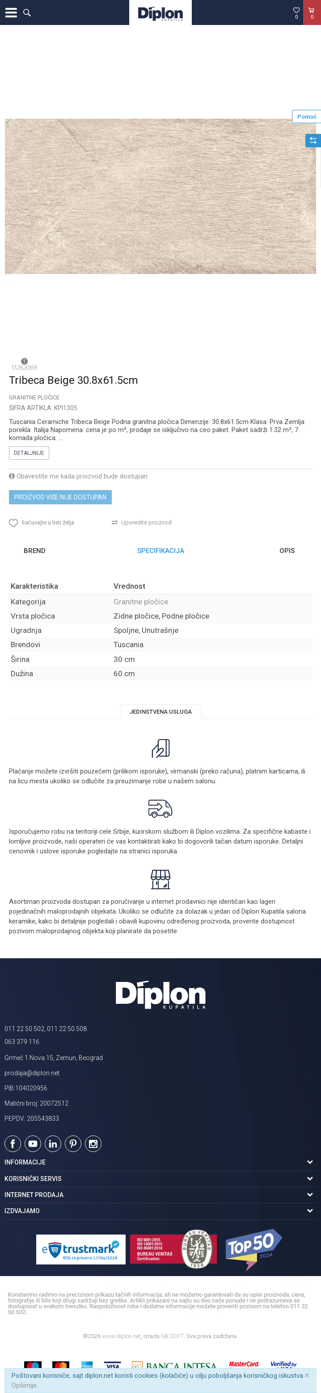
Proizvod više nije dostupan (60, 497)
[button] (27, 12)
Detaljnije (29, 453)
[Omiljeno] (296, 13)
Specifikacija (160, 551)
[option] (160, 196)
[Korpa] (312, 22)
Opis (287, 551)
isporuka (164, 851)
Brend (35, 551)
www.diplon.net (121, 1336)
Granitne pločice (34, 397)
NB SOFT (172, 1336)
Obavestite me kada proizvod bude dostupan (78, 476)
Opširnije (24, 1385)
